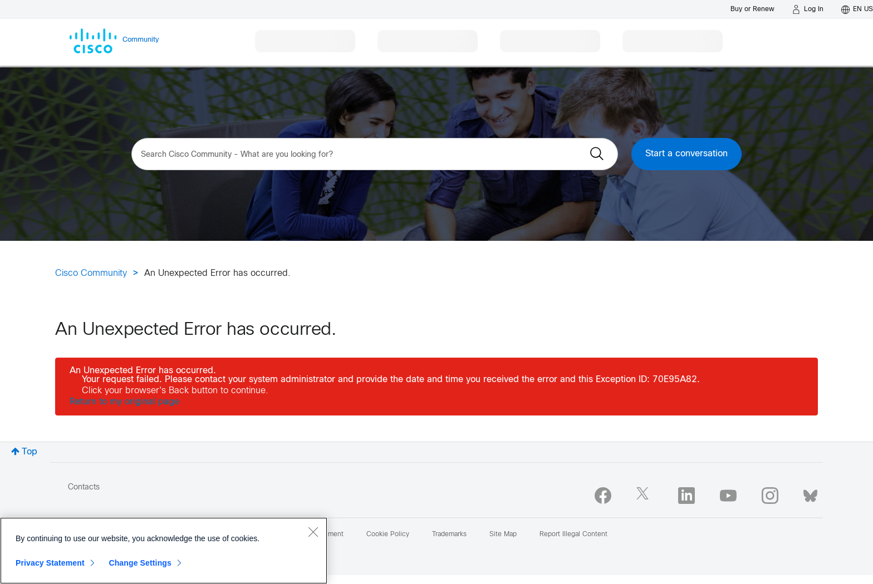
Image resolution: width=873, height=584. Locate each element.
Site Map (503, 534)
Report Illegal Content (573, 534)
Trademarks (449, 534)
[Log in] (807, 9)
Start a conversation (686, 154)
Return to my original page (124, 402)
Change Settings (140, 562)
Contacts (84, 487)
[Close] (312, 531)
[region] (163, 550)
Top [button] (29, 452)
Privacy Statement (50, 562)
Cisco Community (91, 273)
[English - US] (857, 9)
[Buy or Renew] (752, 9)
